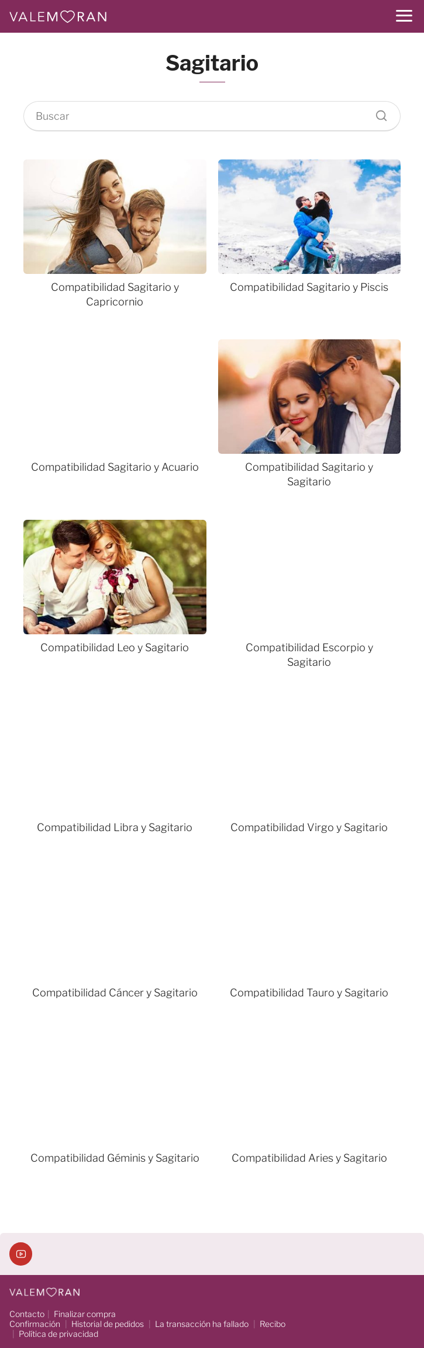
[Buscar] (377, 112)
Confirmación (34, 1324)
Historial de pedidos (107, 1324)
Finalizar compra (85, 1314)
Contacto (26, 1314)
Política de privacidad (58, 1334)
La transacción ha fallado (202, 1324)
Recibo (272, 1324)
